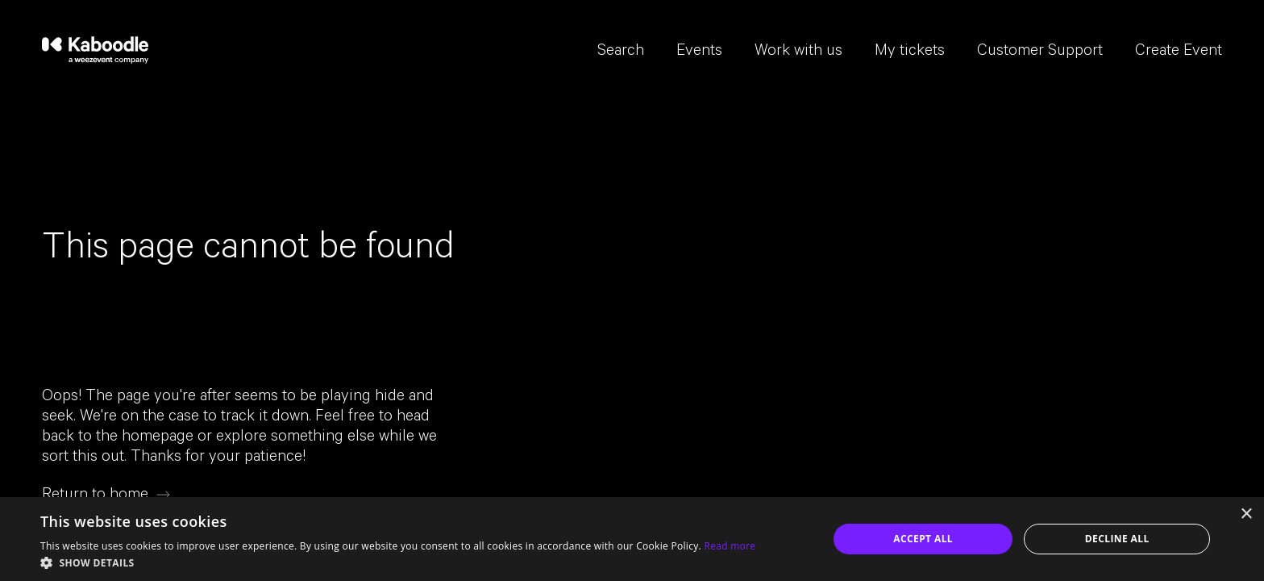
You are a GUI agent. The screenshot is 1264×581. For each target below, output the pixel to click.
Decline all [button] (1117, 538)
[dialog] (632, 539)
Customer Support (1040, 52)
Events (699, 52)
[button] (397, 561)
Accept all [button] (923, 538)
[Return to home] (106, 495)
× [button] (1246, 514)
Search (620, 52)
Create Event (1178, 52)
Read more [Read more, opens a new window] (729, 546)
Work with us (798, 52)
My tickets (910, 52)
